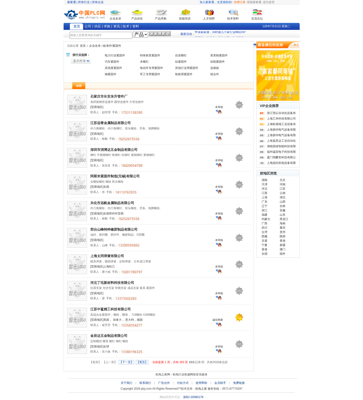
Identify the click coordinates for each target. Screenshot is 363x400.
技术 (126, 26)
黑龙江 (284, 219)
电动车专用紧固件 (151, 68)
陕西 (282, 236)
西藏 (264, 236)
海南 (282, 223)
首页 (76, 26)
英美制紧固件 (219, 55)
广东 (264, 201)
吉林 (282, 206)
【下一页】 (126, 362)
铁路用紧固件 (183, 74)
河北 (264, 188)
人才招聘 (209, 18)
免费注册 (239, 2)
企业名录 (115, 18)
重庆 (282, 227)
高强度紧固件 (113, 68)
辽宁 (264, 206)
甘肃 (264, 240)
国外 (282, 253)
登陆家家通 (254, 2)
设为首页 (269, 2)
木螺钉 (144, 61)
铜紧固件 (110, 74)
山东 (282, 214)
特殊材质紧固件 (150, 55)
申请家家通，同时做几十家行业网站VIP (220, 34)
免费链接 (239, 383)
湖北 (282, 197)
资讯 (116, 26)
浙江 (264, 210)
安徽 (282, 210)
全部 (79, 85)
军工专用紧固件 (150, 74)
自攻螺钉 (181, 55)
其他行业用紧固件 (186, 68)
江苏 (282, 188)
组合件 (214, 74)
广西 (264, 223)
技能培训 (185, 18)
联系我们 (145, 383)
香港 (264, 249)
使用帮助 (201, 383)
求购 (107, 26)
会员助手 (220, 383)
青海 (282, 240)
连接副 (214, 68)
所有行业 (84, 2)
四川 (264, 227)
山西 (282, 201)
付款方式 (183, 383)
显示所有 (81, 61)
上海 (264, 197)
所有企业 (98, 2)
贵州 (282, 232)
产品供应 (137, 18)
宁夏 (264, 245)
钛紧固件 (181, 61)
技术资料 (233, 18)
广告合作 (164, 383)
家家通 (71, 2)
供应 (97, 26)
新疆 (282, 245)
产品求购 (160, 18)
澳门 (282, 249)
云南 (282, 193)
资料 (135, 26)
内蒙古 (266, 219)
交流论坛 (257, 18)
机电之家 (201, 388)
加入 (296, 45)
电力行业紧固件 (115, 55)
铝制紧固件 (217, 61)
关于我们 (126, 383)
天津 (264, 184)
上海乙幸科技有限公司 (281, 118)
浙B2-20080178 (193, 397)
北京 (282, 180)
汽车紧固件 (112, 61)
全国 (264, 253)
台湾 (264, 232)
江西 (264, 193)
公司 (88, 26)
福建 (264, 214)
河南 (282, 184)
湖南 (264, 180)
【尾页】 (142, 362)
